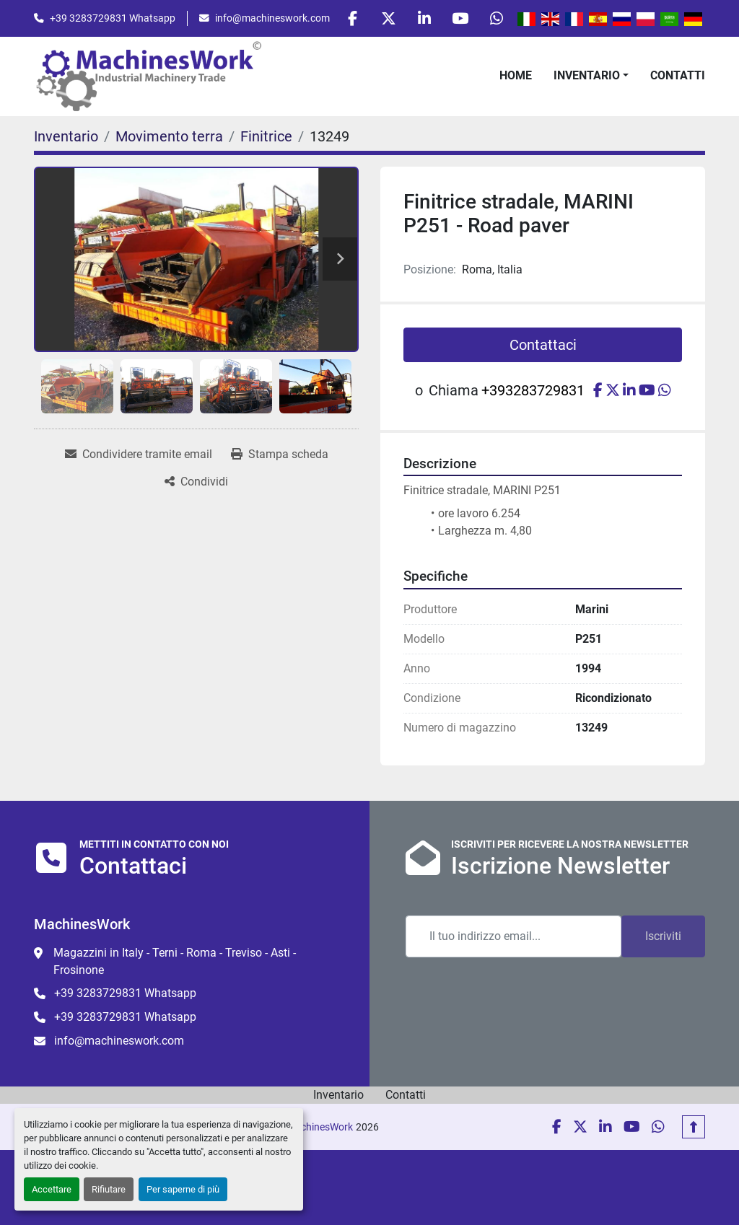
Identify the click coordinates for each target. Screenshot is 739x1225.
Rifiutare (109, 1189)
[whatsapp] (496, 19)
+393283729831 (533, 391)
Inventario (587, 76)
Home (515, 76)
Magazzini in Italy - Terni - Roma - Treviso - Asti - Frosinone (174, 961)
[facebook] (349, 19)
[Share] (196, 482)
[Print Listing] (280, 455)
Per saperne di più (183, 1189)
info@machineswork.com (272, 18)
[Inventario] (66, 137)
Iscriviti (663, 936)
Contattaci (543, 345)
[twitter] (385, 19)
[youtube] (459, 19)
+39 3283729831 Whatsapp (112, 18)
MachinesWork (320, 1127)
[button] (591, 76)
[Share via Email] (139, 455)
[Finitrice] (266, 137)
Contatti (677, 76)
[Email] (513, 936)
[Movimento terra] (169, 137)
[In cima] (693, 1126)
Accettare (51, 1189)
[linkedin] (422, 19)
